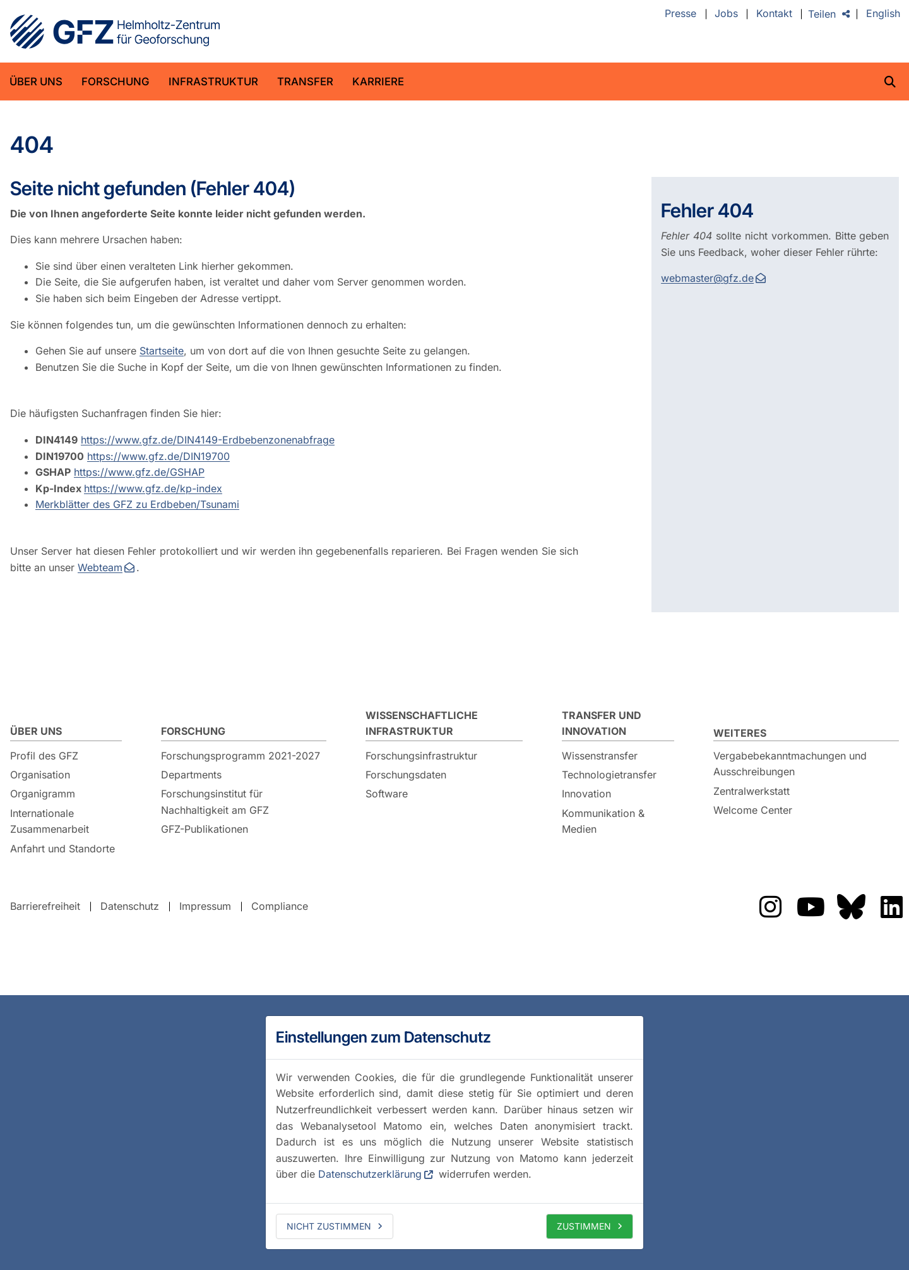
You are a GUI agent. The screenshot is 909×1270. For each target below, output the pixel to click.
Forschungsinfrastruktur (421, 755)
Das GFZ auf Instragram (770, 906)
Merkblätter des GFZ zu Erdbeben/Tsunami (137, 504)
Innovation (586, 793)
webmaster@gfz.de (707, 278)
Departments (191, 774)
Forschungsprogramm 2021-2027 (240, 755)
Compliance (279, 906)
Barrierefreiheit (45, 906)
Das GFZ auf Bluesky (851, 906)
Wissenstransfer (600, 755)
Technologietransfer (609, 774)
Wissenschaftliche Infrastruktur (421, 723)
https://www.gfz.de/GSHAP (139, 472)
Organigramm (42, 793)
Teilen (822, 14)
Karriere (378, 81)
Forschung (115, 81)
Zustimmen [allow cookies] (584, 1226)
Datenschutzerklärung (370, 1174)
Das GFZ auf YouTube (810, 906)
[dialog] (454, 1132)
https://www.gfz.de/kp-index (153, 488)
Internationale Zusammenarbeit (49, 821)
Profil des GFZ (44, 755)
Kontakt (774, 14)
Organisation (40, 774)
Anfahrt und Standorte (62, 848)
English (883, 14)
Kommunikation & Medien (603, 821)
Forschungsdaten (405, 774)
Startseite (162, 350)
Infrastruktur (213, 81)
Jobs (726, 14)
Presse (680, 14)
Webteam (100, 567)
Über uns (35, 81)
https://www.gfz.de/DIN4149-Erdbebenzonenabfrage (208, 439)
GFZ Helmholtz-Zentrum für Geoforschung (115, 31)
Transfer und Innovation (601, 723)
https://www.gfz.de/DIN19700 (158, 456)
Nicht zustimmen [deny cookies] (329, 1226)
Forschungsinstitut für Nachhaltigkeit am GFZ (215, 801)
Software (386, 793)
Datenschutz (129, 906)
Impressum (205, 906)
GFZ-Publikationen (204, 829)
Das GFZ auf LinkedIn (891, 906)
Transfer (305, 81)
